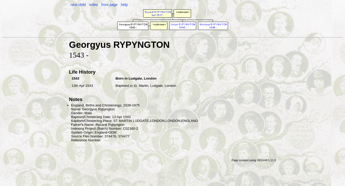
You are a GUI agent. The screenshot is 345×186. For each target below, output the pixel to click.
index (93, 5)
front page (109, 5)
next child (78, 5)
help (124, 5)
